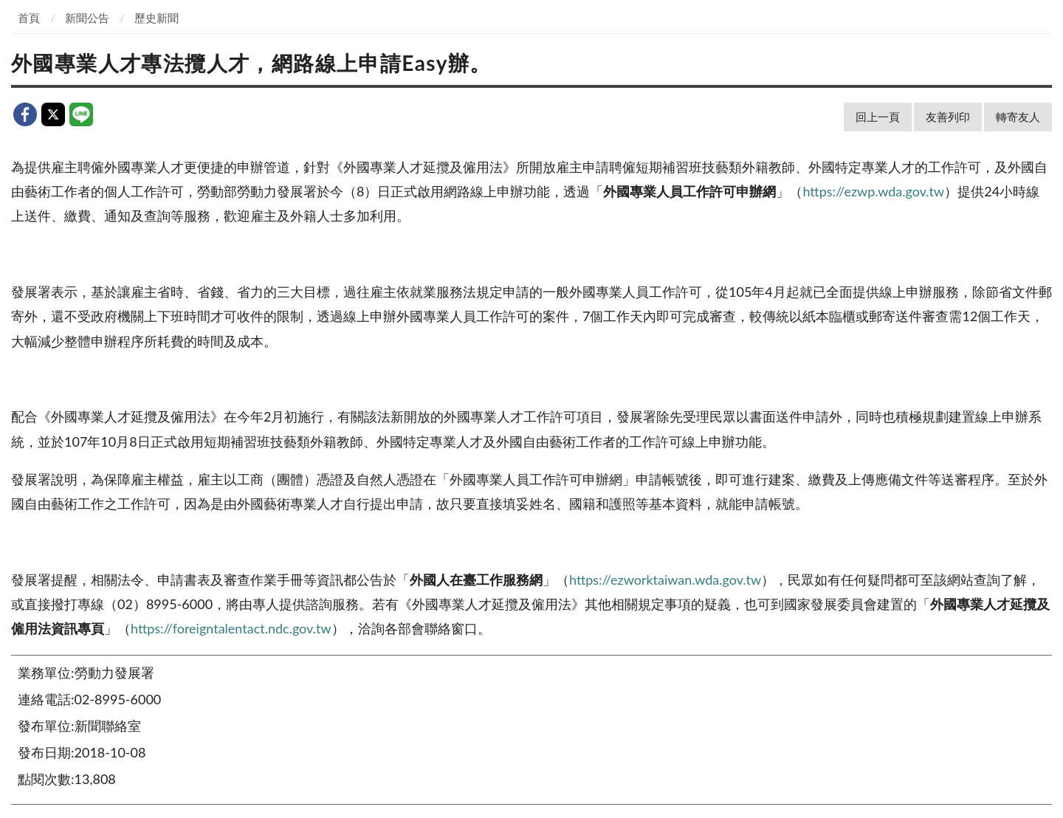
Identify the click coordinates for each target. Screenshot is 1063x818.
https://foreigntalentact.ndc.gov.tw (231, 628)
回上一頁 (878, 116)
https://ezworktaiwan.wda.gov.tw (665, 579)
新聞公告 (87, 17)
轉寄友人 (1018, 116)
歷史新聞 (156, 17)
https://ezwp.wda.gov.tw (873, 191)
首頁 (29, 17)
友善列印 (948, 116)
